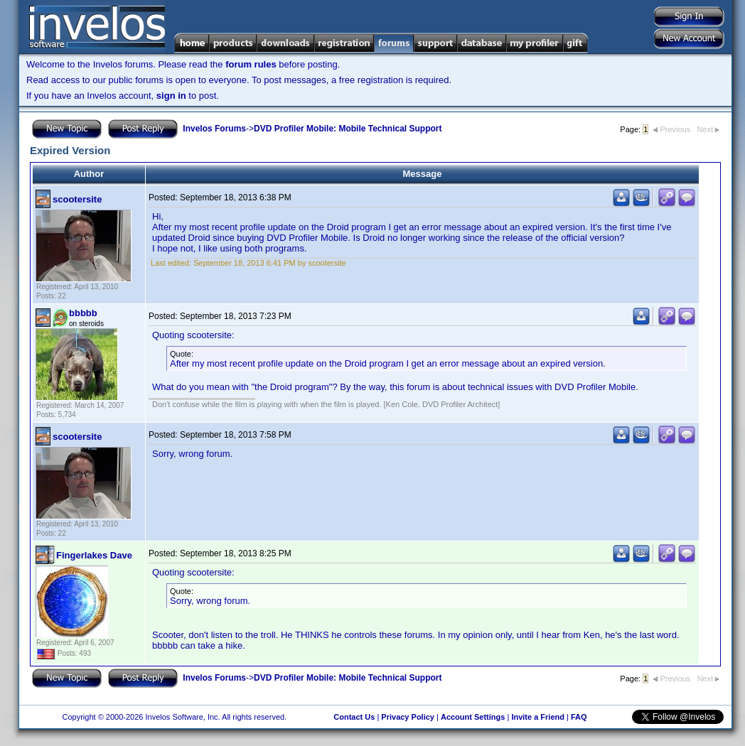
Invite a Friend (537, 717)
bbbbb (83, 313)
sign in (171, 95)
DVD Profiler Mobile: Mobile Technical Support (347, 129)
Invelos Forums (214, 129)
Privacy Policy (407, 717)
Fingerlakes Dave (94, 555)
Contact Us (354, 717)
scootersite (77, 199)
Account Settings (473, 717)
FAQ (579, 717)
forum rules (251, 64)
